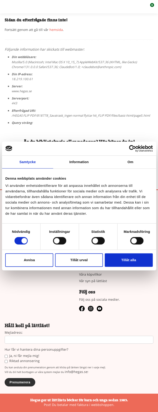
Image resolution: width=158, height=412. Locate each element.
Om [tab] (130, 162)
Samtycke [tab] (27, 162)
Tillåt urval (79, 260)
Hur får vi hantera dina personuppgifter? (36, 350)
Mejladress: (14, 333)
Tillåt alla (128, 260)
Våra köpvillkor (90, 274)
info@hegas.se (76, 371)
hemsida (56, 29)
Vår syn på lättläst (93, 281)
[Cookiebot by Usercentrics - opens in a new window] (132, 148)
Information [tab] (79, 162)
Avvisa (29, 260)
